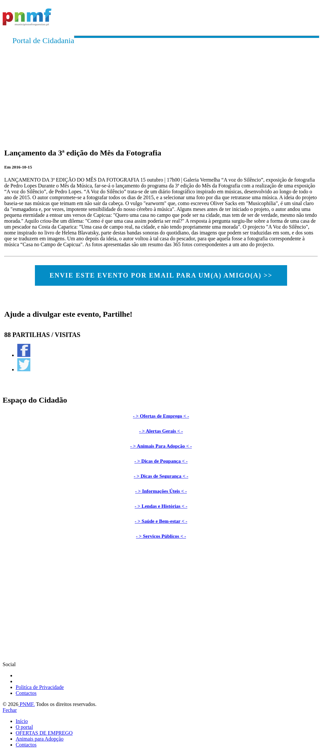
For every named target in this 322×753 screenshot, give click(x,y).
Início (22, 721)
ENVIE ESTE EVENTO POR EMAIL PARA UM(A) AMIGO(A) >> (161, 275)
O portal (24, 727)
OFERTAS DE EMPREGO (44, 733)
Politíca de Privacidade (40, 687)
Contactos (26, 693)
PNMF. (26, 704)
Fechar (10, 710)
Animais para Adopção (40, 739)
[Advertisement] (161, 90)
